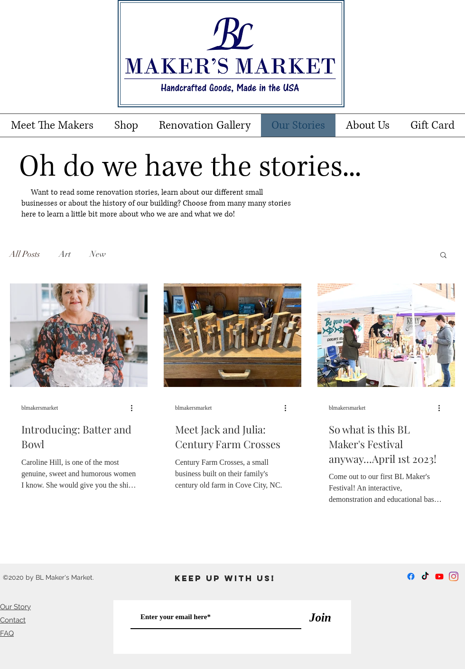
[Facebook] (411, 576)
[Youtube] (439, 576)
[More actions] (134, 408)
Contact (13, 620)
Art (65, 254)
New (98, 254)
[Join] (320, 617)
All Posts (24, 254)
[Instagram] (453, 576)
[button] (443, 256)
